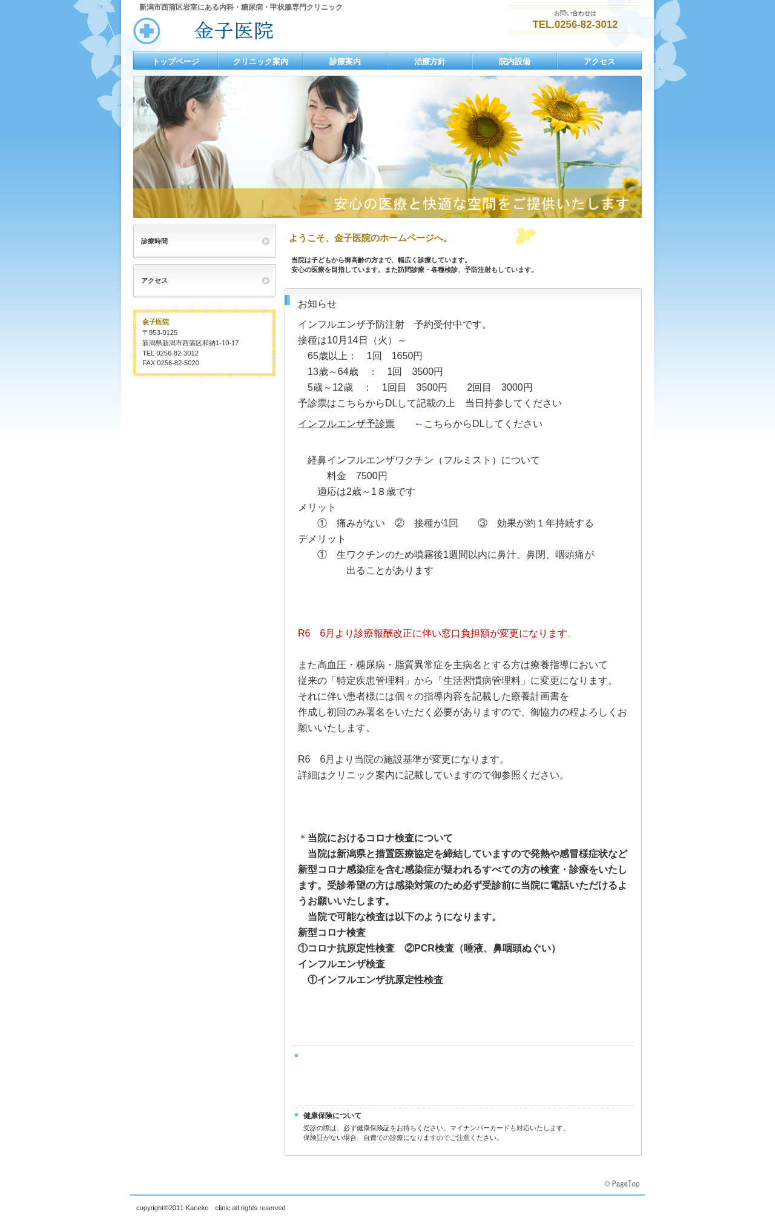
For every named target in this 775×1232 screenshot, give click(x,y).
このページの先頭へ (623, 1184)
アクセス (154, 280)
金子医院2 (254, 31)
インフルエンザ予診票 (346, 424)
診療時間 (154, 241)
